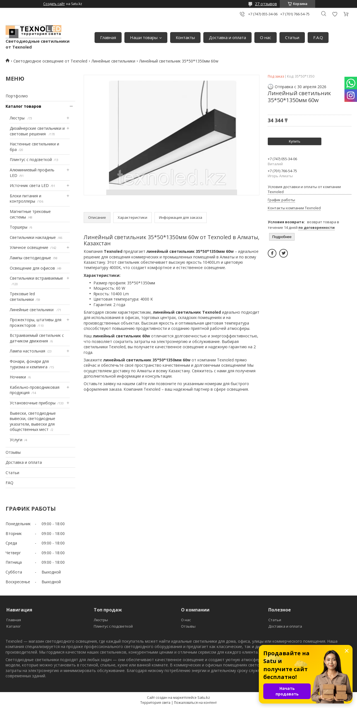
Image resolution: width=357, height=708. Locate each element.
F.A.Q (318, 37)
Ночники (18, 377)
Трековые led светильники (22, 296)
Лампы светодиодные (30, 257)
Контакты (185, 37)
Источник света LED (29, 185)
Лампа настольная (27, 351)
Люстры (18, 118)
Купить (294, 141)
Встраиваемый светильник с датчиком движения (37, 338)
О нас (265, 37)
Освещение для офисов (32, 268)
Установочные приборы (33, 402)
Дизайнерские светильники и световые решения (37, 131)
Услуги (16, 439)
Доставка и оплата (227, 37)
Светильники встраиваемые (36, 278)
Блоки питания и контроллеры (25, 198)
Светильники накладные (33, 237)
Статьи (292, 37)
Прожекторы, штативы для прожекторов (35, 322)
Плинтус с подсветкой (31, 159)
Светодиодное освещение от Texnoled (50, 61)
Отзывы (13, 452)
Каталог (13, 626)
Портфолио (17, 96)
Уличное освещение (29, 247)
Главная (108, 37)
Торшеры (18, 227)
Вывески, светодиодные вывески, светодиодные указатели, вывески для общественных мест (33, 421)
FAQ (9, 482)
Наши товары (144, 37)
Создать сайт (54, 4)
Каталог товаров (23, 106)
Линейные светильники (113, 61)
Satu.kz (203, 697)
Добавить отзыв (334, 14)
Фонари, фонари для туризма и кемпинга (29, 364)
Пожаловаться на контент (195, 702)
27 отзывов (266, 3)
